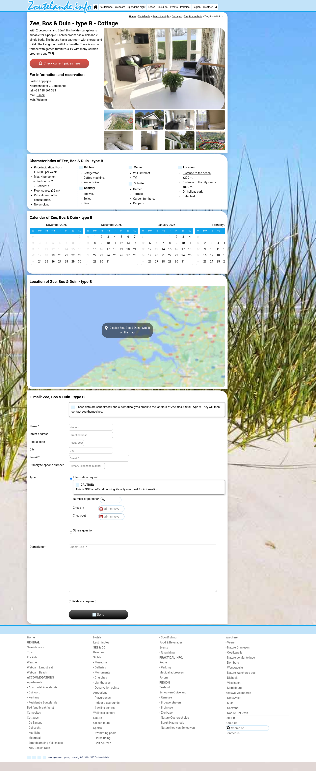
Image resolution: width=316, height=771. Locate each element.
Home (31, 646)
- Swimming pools (104, 742)
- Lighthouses (102, 691)
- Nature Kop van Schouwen (177, 737)
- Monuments (101, 681)
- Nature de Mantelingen (241, 666)
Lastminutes (101, 651)
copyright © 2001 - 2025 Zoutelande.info (91, 766)
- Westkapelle (234, 677)
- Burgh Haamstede (171, 732)
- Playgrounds (102, 707)
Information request (86, 477)
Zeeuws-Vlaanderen (238, 702)
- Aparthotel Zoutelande (42, 696)
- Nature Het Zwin (237, 722)
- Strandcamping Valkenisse (45, 752)
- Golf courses (102, 752)
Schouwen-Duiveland (172, 701)
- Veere (230, 651)
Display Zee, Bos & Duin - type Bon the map (127, 330)
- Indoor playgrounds (106, 712)
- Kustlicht (33, 742)
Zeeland (164, 696)
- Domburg (232, 671)
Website (41, 100)
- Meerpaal (34, 747)
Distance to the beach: (197, 173)
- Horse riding (102, 747)
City (32, 449)
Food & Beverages (171, 651)
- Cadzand (232, 717)
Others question (83, 530)
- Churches (100, 686)
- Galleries (99, 676)
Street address (39, 434)
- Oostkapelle (234, 661)
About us (231, 732)
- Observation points (106, 696)
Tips (30, 661)
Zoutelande (106, 6)
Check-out (80, 515)
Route (163, 671)
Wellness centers (104, 722)
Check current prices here (59, 63)
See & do (163, 6)
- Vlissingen (233, 692)
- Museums (100, 671)
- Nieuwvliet (233, 707)
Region (197, 6)
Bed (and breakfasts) (40, 716)
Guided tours (101, 732)
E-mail (41, 95)
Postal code (37, 442)
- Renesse (165, 706)
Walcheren (232, 646)
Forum (163, 686)
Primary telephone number (47, 465)
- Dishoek (232, 687)
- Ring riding (167, 661)
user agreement (55, 766)
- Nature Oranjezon (238, 656)
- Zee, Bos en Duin (38, 757)
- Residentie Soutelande (42, 711)
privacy (67, 766)
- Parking (165, 676)
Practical (185, 6)
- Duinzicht (34, 737)
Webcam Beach (37, 681)
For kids (32, 666)
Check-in (79, 508)
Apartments (34, 691)
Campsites (34, 721)
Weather (207, 6)
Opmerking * (38, 547)
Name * (34, 426)
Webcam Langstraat (40, 676)
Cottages (33, 726)
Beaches (98, 661)
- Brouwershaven (170, 711)
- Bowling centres (104, 717)
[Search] (216, 7)
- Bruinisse (166, 716)
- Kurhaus (33, 706)
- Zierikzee (166, 721)
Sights (97, 666)
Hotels (97, 646)
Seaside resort (36, 656)
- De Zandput (35, 732)
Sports (97, 737)
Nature (97, 727)
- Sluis (229, 712)
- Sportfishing (168, 646)
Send (98, 624)
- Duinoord (33, 701)
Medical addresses (171, 681)
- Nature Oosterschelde (174, 726)
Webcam (120, 6)
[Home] (95, 7)
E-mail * (35, 457)
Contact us (233, 742)
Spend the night (137, 6)
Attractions (100, 702)
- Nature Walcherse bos (241, 682)
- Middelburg (234, 697)
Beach (151, 6)
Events (174, 6)
